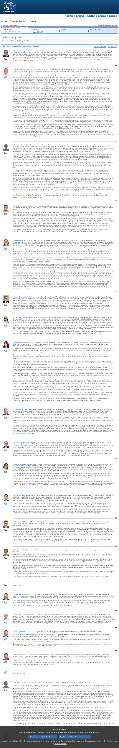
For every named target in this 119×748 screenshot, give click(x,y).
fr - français (83, 16)
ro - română (107, 16)
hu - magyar (96, 16)
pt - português (105, 16)
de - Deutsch (74, 16)
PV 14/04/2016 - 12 (37, 31)
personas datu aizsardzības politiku (90, 744)
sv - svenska (116, 16)
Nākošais (22, 21)
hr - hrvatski (88, 16)
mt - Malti (99, 16)
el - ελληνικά (79, 16)
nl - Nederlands (101, 16)
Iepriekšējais (15, 21)
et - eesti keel (77, 16)
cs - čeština (70, 16)
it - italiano (90, 16)
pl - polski (103, 16)
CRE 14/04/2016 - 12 (38, 32)
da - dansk (72, 16)
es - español (68, 16)
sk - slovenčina (110, 16)
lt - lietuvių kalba (94, 16)
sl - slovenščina (112, 16)
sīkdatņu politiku (112, 744)
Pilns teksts (33, 21)
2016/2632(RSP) (13, 25)
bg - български (65, 16)
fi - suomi (114, 16)
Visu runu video (101, 46)
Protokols (114, 46)
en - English (81, 16)
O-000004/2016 (7, 31)
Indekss (5, 21)
